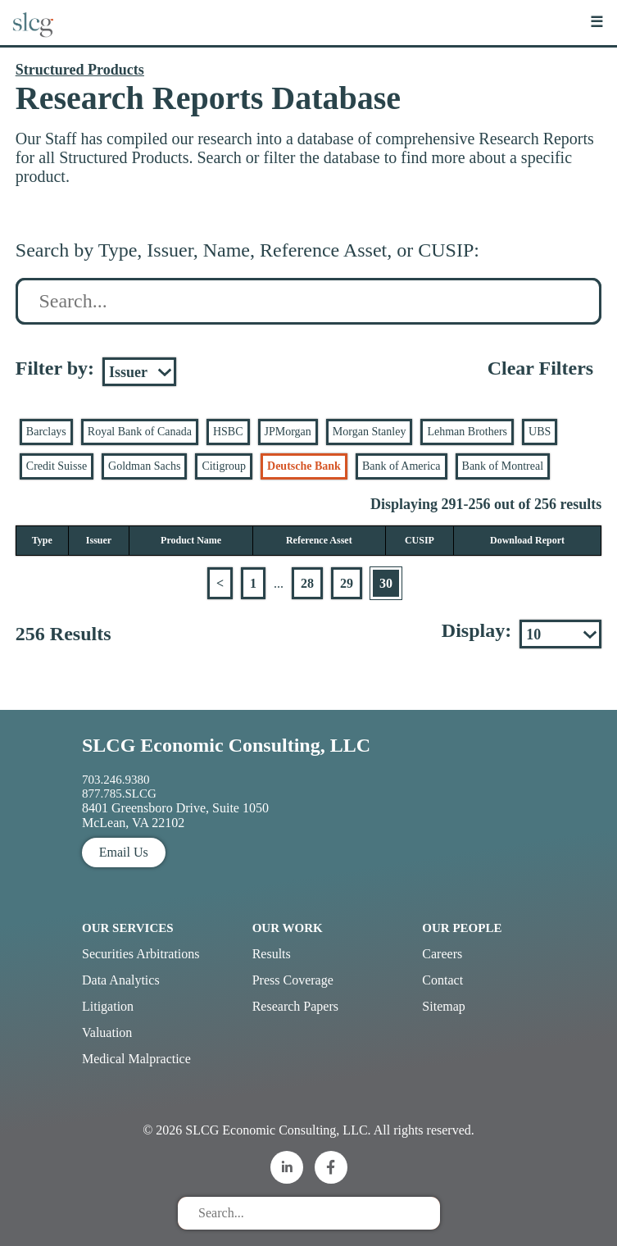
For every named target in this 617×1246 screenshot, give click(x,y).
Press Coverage (292, 980)
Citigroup (224, 466)
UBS (540, 431)
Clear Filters (541, 368)
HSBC (228, 431)
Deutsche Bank (304, 466)
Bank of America (401, 466)
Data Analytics (121, 980)
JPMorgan (288, 431)
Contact (442, 980)
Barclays (46, 431)
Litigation (108, 1006)
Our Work (287, 928)
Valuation (107, 1032)
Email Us (123, 852)
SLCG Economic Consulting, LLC (226, 745)
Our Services (128, 928)
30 (385, 583)
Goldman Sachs (144, 466)
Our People (461, 928)
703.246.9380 (116, 779)
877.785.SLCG (119, 793)
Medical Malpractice (136, 1059)
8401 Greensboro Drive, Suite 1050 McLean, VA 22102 (175, 815)
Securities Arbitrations (141, 954)
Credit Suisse (56, 466)
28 (307, 583)
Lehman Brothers (467, 431)
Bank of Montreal (503, 466)
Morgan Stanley (369, 431)
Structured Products (80, 69)
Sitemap (443, 1006)
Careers (442, 954)
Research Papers (295, 1006)
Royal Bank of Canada (140, 431)
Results (271, 954)
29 (346, 583)
